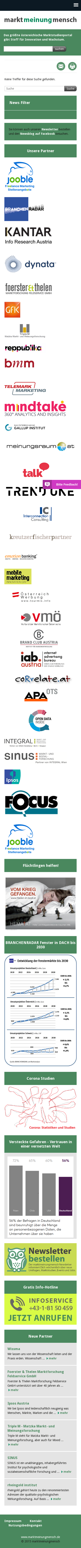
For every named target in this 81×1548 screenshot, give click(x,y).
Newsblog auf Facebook (37, 133)
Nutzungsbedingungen (25, 1525)
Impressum (12, 1521)
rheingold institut (22, 1485)
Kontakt (36, 1521)
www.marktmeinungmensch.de (40, 1537)
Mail (61, 66)
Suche (70, 88)
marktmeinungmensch (40, 20)
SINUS (12, 1458)
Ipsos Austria (18, 1403)
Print (72, 66)
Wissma (13, 1349)
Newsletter (50, 129)
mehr (53, 1358)
